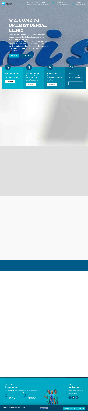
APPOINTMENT (26, 9)
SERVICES (17, 9)
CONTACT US (41, 9)
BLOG (34, 9)
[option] (44, 34)
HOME (3, 9)
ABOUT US (10, 9)
